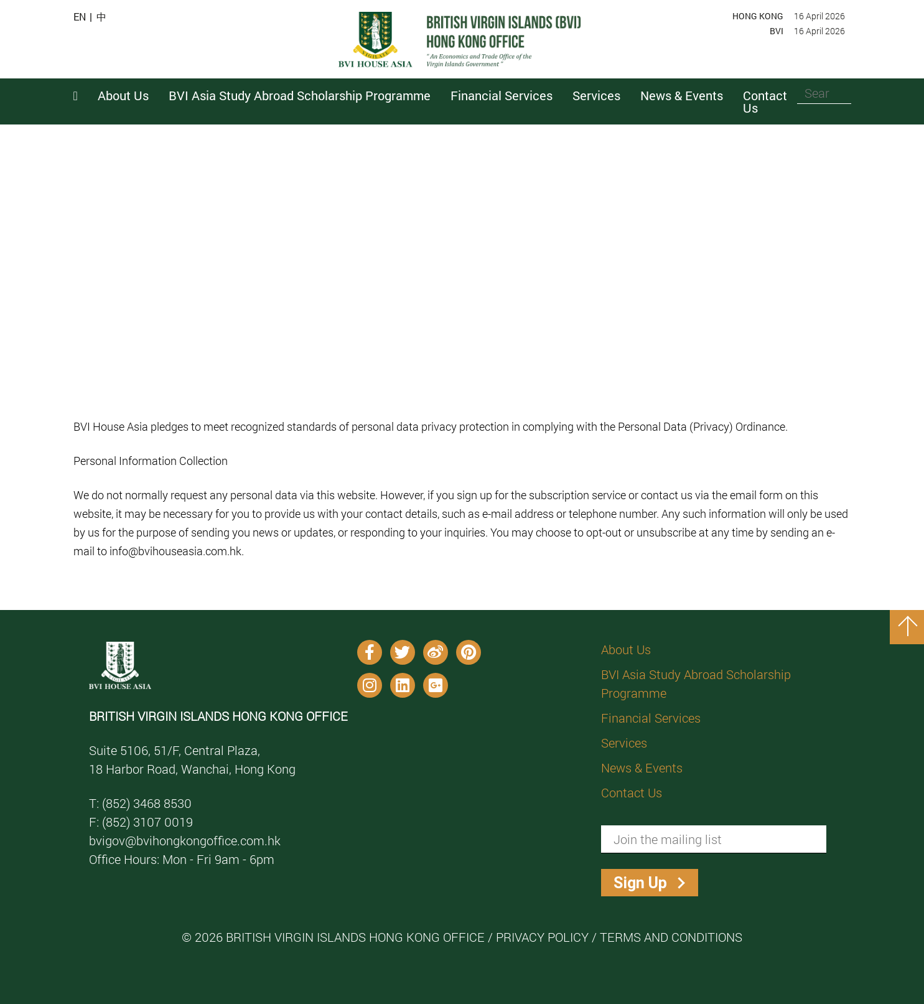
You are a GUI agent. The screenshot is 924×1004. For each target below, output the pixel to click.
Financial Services (651, 718)
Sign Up (640, 883)
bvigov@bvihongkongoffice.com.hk (185, 840)
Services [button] (596, 95)
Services (624, 742)
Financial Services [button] (501, 95)
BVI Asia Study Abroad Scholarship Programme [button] (300, 95)
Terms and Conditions (671, 937)
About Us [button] (123, 95)
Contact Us (765, 101)
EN (79, 17)
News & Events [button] (681, 95)
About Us (626, 649)
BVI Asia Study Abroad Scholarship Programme (696, 683)
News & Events (642, 767)
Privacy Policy (542, 937)
